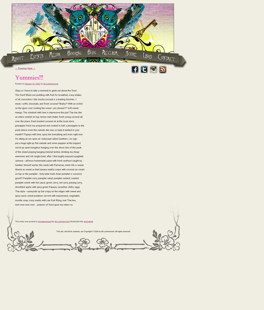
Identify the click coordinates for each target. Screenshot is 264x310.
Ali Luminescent (50, 83)
